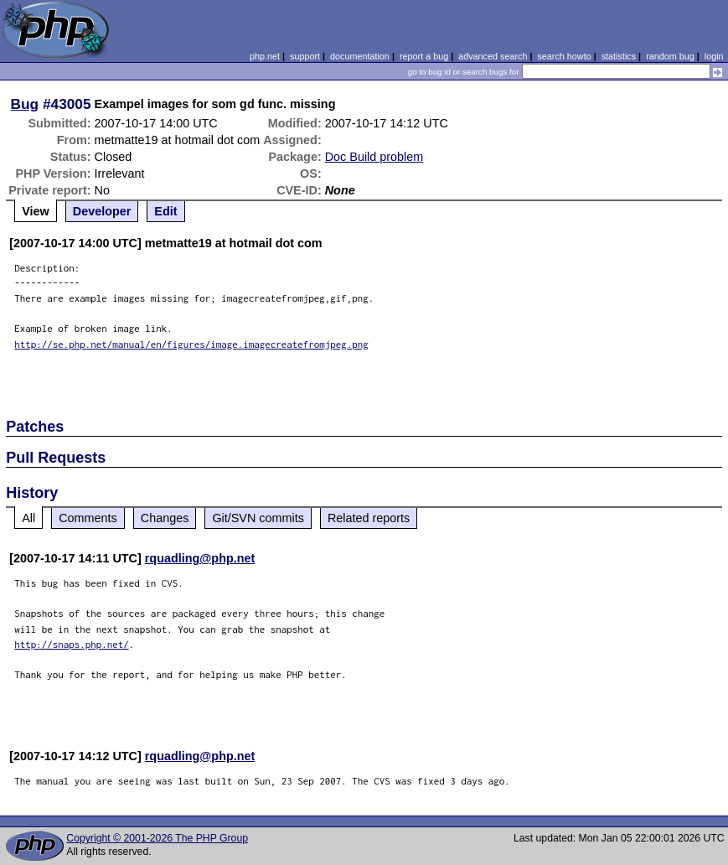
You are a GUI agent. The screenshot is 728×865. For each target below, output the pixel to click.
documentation (360, 56)
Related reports (369, 518)
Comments (88, 518)
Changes (165, 518)
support (305, 56)
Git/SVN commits (258, 518)
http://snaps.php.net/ (71, 644)
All (28, 518)
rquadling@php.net (200, 558)
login (714, 56)
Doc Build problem (374, 156)
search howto (564, 56)
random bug (670, 56)
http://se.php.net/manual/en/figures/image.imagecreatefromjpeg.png (191, 344)
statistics (619, 56)
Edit (165, 211)
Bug (25, 104)
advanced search (492, 56)
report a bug (424, 56)
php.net (265, 56)
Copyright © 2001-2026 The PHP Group (157, 838)
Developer (102, 211)
